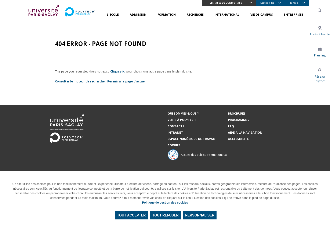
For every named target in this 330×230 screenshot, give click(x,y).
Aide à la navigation (245, 132)
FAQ (231, 126)
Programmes (238, 120)
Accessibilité (267, 2)
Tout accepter (131, 215)
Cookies (174, 145)
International (227, 14)
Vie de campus (261, 14)
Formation (166, 14)
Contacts (176, 126)
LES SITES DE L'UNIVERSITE (226, 2)
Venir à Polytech (182, 120)
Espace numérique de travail (191, 139)
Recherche (195, 14)
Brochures (237, 113)
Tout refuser (165, 215)
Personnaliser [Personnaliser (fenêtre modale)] (199, 215)
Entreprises (293, 14)
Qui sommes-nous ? (183, 113)
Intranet (175, 132)
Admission (138, 14)
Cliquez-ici (118, 71)
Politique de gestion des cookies (165, 202)
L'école (113, 14)
